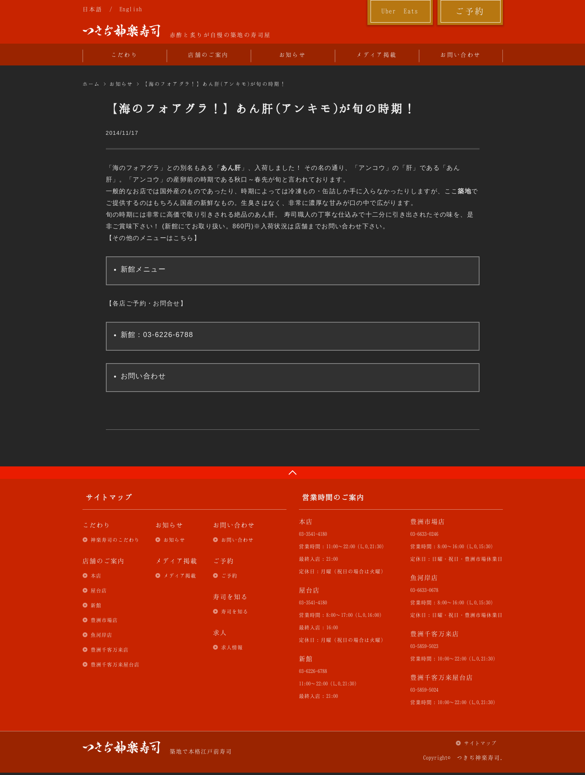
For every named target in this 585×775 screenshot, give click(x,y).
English (130, 9)
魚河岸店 (101, 634)
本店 (96, 575)
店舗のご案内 (208, 54)
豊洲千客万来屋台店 (115, 664)
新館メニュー (143, 269)
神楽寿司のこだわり (115, 539)
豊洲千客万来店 (110, 649)
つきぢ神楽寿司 (121, 30)
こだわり (124, 54)
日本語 (93, 9)
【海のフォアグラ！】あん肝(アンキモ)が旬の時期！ (214, 84)
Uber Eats (399, 10)
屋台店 (99, 590)
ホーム (91, 84)
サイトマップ (480, 743)
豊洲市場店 (104, 620)
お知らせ (292, 54)
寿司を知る (234, 611)
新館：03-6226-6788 (157, 335)
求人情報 (232, 647)
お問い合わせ (460, 54)
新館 (96, 605)
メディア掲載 (376, 54)
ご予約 (470, 11)
